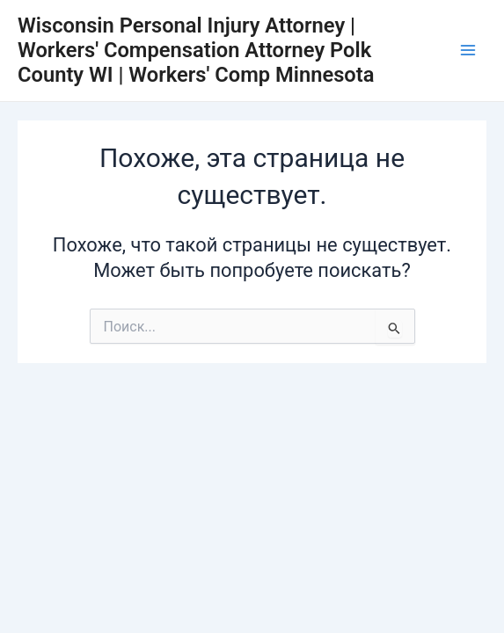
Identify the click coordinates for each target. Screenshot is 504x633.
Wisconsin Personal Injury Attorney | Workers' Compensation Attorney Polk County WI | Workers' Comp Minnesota (196, 50)
